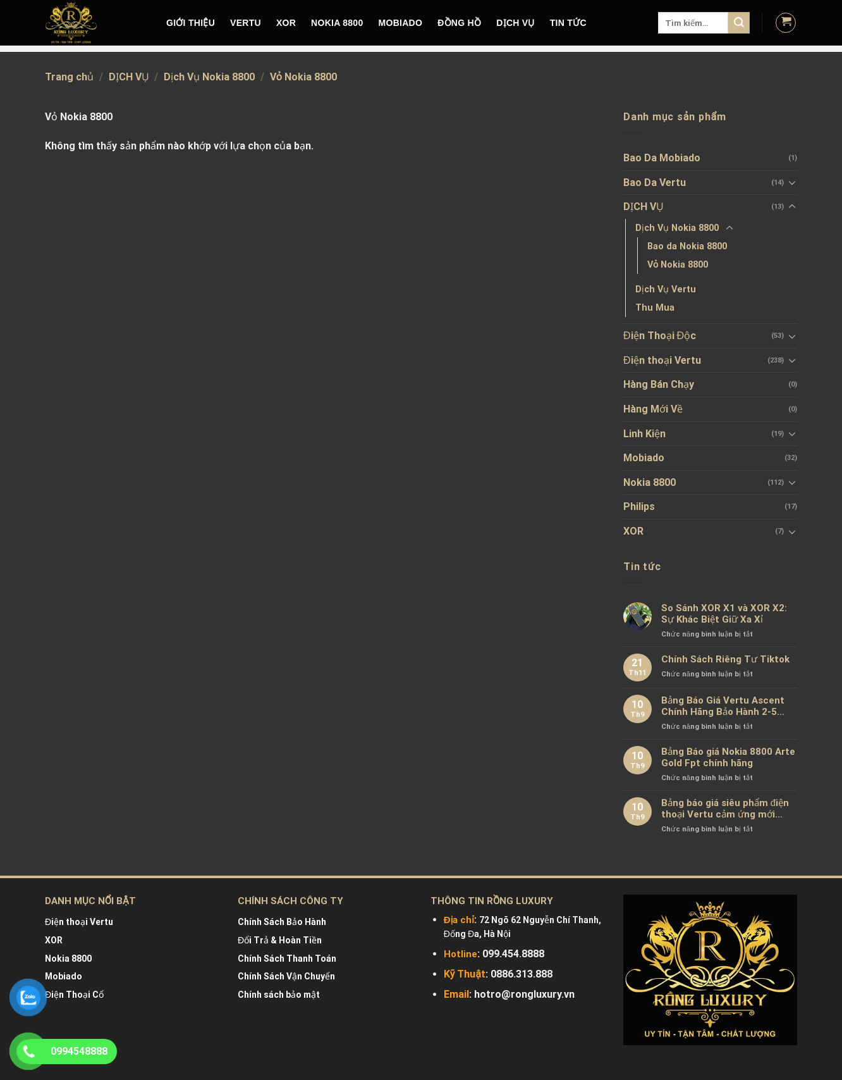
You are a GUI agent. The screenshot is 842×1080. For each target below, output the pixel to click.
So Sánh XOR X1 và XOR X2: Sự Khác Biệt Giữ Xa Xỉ (724, 613)
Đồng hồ (459, 23)
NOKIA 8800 (337, 23)
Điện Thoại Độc (659, 336)
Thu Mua (654, 307)
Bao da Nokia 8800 (687, 246)
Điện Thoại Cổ (74, 995)
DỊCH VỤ (515, 23)
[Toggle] (792, 182)
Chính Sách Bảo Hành (282, 922)
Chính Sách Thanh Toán (287, 958)
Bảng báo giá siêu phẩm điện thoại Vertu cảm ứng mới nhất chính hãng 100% (725, 808)
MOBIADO (401, 23)
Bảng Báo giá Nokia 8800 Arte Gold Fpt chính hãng (728, 757)
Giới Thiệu (190, 23)
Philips (639, 506)
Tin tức (568, 23)
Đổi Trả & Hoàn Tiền (280, 940)
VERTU (245, 23)
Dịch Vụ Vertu (665, 289)
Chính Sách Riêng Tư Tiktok (725, 659)
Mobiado (643, 458)
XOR (286, 23)
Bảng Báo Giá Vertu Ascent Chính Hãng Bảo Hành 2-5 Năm (722, 706)
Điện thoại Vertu (662, 360)
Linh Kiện (644, 434)
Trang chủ (69, 77)
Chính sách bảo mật (279, 995)
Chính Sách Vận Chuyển (286, 976)
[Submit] (739, 23)
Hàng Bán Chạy (658, 384)
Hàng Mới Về (653, 409)
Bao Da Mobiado (661, 158)
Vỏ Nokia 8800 (677, 264)
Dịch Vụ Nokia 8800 (209, 77)
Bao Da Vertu (654, 183)
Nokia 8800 (649, 482)
